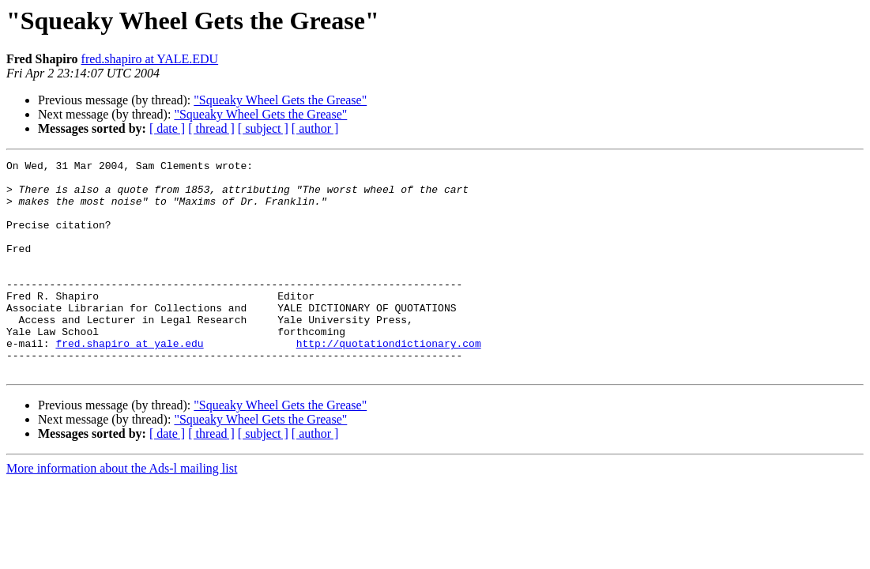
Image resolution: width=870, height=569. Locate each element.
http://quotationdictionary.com (388, 381)
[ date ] (167, 128)
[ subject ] (263, 128)
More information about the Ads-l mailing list (121, 511)
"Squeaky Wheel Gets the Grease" (280, 100)
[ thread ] (211, 128)
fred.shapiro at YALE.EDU (150, 59)
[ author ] (315, 128)
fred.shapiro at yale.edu (129, 381)
